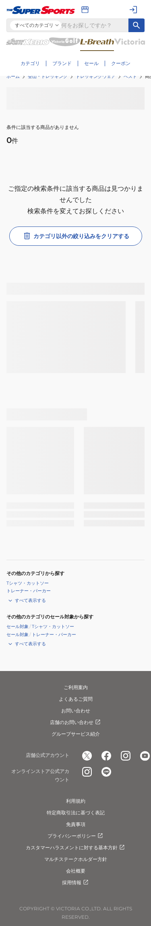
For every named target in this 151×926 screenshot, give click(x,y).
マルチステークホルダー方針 (75, 859)
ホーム (13, 76)
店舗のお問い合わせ (75, 722)
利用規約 (75, 801)
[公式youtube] (145, 756)
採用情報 (75, 883)
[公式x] (87, 756)
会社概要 (75, 871)
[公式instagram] (125, 756)
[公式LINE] (106, 772)
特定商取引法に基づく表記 (76, 813)
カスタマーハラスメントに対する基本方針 (76, 848)
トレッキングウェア (96, 76)
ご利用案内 (76, 687)
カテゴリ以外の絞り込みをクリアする (75, 236)
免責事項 (75, 824)
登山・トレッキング (48, 76)
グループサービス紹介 (76, 734)
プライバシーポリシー (76, 836)
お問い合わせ (75, 711)
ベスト (130, 76)
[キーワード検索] (136, 25)
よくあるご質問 (76, 699)
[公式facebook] (106, 756)
